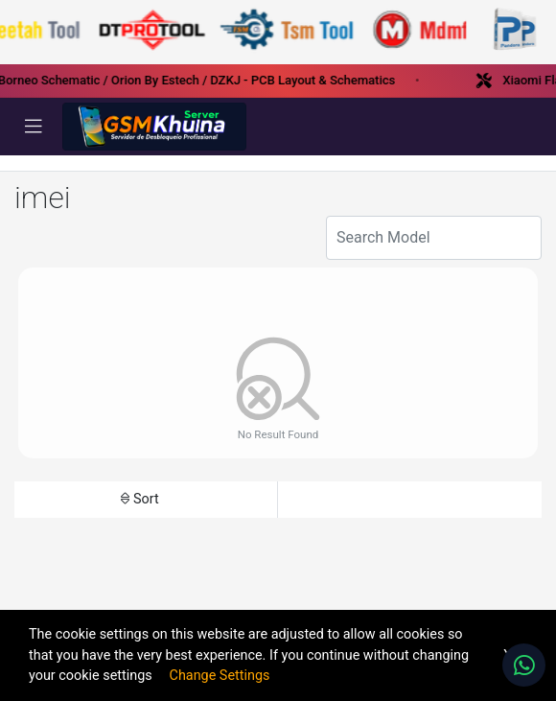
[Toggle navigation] (33, 126)
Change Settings (220, 675)
